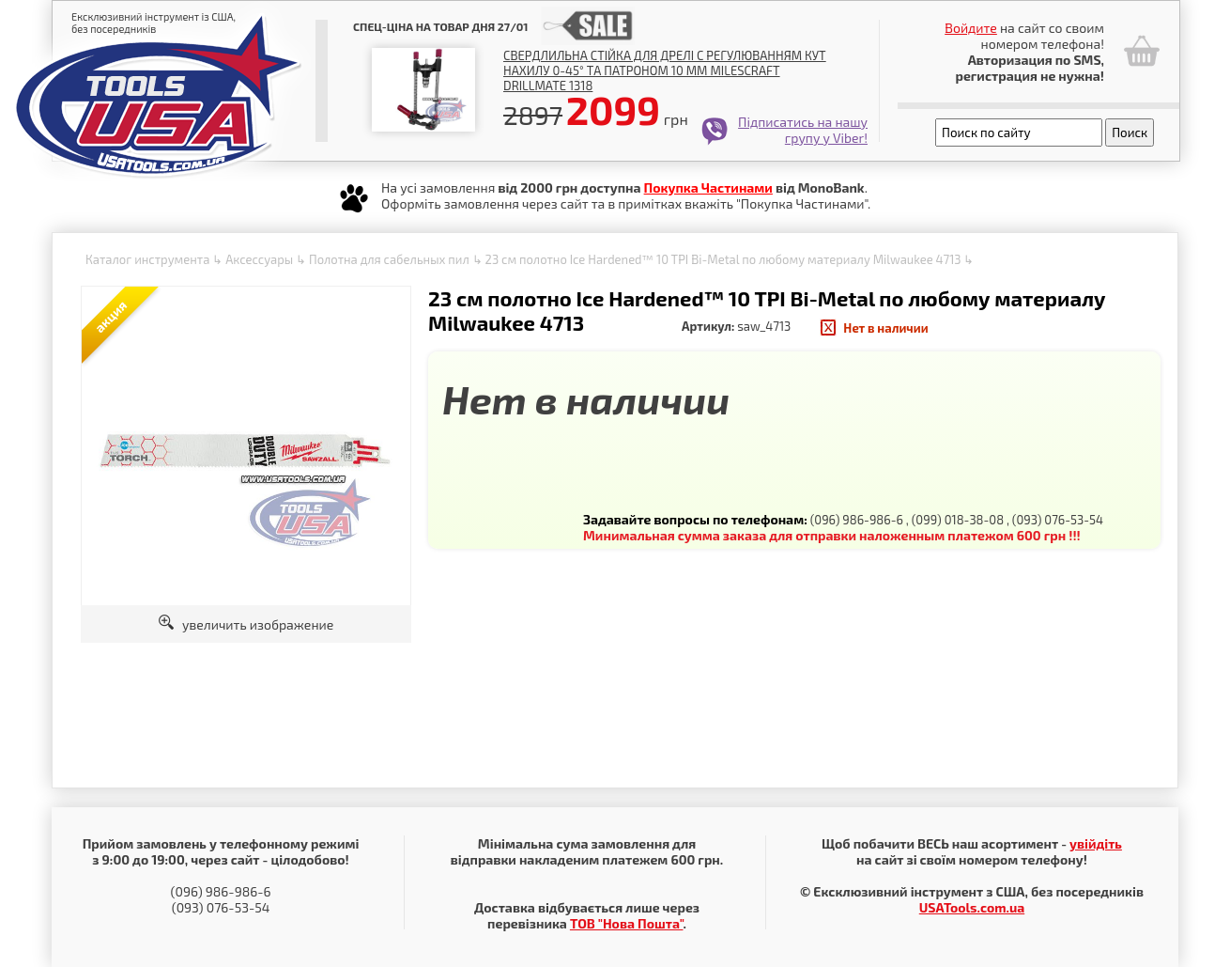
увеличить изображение (246, 624)
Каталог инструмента (147, 259)
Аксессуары (259, 259)
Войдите (971, 28)
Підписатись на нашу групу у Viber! (803, 130)
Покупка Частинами (708, 187)
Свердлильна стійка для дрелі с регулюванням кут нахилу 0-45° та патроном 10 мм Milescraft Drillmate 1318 (664, 70)
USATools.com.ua (971, 907)
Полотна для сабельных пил (389, 259)
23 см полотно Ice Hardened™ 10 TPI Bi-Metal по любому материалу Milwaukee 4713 (723, 259)
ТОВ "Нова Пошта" (627, 923)
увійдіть (1095, 843)
